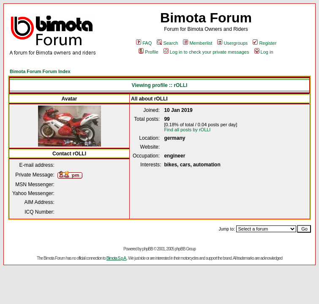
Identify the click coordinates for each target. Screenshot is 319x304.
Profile (148, 51)
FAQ (144, 43)
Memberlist (197, 43)
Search (167, 43)
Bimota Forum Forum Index (40, 71)
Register (264, 43)
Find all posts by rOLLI (187, 129)
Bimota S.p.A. (116, 258)
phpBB (147, 249)
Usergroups (232, 43)
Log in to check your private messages (206, 51)
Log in (263, 51)
